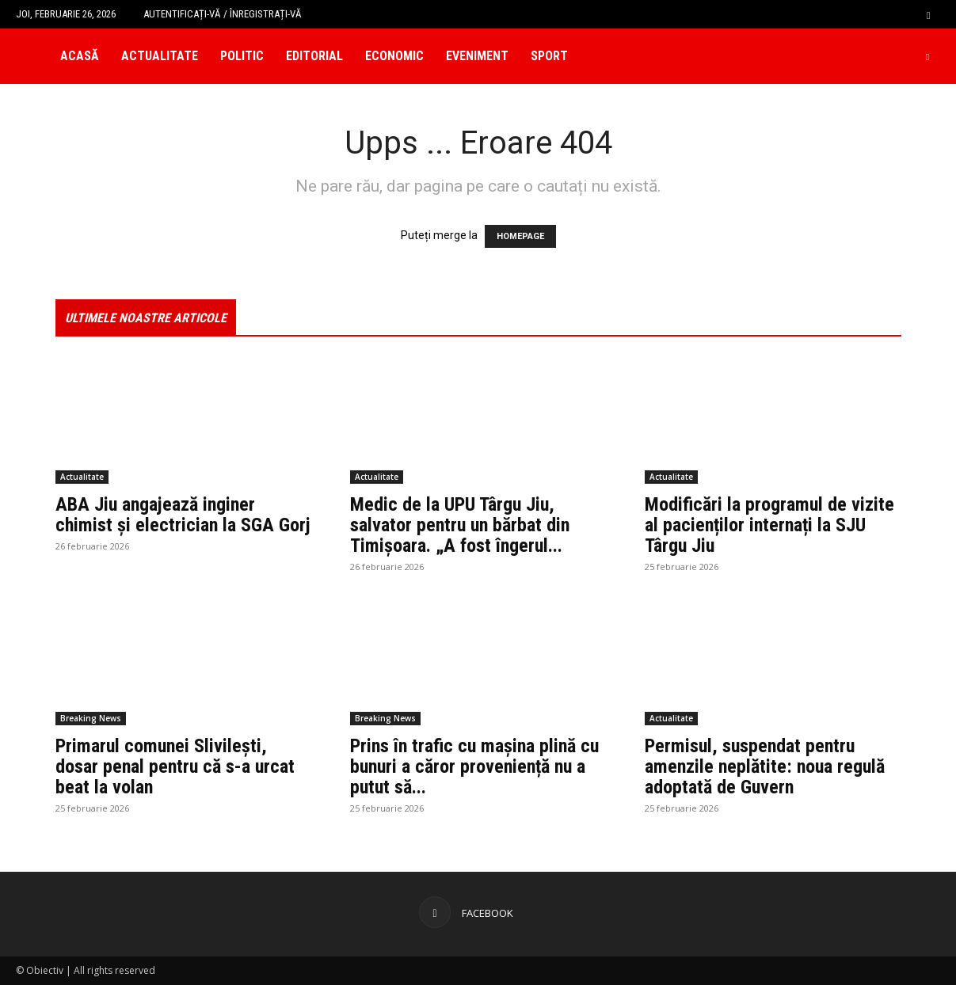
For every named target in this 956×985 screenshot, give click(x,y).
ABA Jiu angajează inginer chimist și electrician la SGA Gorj (182, 514)
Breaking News (90, 718)
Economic (394, 55)
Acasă (79, 55)
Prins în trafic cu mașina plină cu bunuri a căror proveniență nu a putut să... (474, 766)
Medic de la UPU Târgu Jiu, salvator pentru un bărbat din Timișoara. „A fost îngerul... (459, 525)
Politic (242, 55)
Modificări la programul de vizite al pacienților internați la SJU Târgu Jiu (769, 525)
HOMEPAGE (520, 236)
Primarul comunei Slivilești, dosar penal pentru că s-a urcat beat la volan (175, 766)
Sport (549, 55)
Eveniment (477, 55)
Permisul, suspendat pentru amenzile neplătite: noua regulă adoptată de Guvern (765, 766)
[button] (928, 14)
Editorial (314, 55)
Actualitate (159, 55)
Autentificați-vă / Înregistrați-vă (222, 14)
